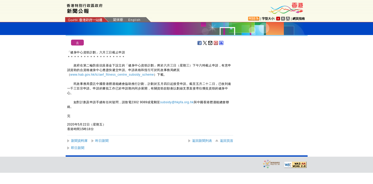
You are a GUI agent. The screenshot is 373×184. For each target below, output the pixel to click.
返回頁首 (226, 141)
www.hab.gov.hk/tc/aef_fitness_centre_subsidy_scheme (112, 74)
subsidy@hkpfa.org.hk (177, 102)
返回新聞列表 (202, 141)
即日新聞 (77, 148)
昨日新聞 (102, 141)
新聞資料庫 (79, 141)
